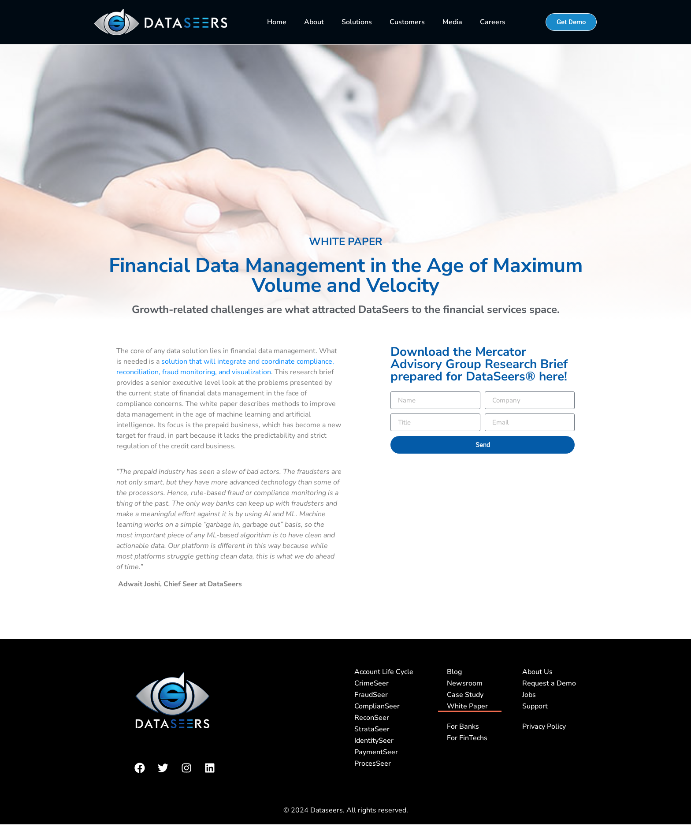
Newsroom (465, 683)
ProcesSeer (372, 763)
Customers (407, 22)
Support (535, 706)
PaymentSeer (376, 752)
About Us (537, 672)
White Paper (467, 706)
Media (452, 22)
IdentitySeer (374, 740)
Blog (454, 672)
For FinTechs (467, 738)
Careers (492, 22)
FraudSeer (371, 695)
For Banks (463, 726)
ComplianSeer (377, 706)
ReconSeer (371, 718)
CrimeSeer (371, 683)
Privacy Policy (544, 726)
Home (276, 22)
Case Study (465, 695)
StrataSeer (372, 729)
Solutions (357, 22)
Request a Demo (549, 683)
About (314, 22)
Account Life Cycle (383, 672)
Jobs (529, 695)
